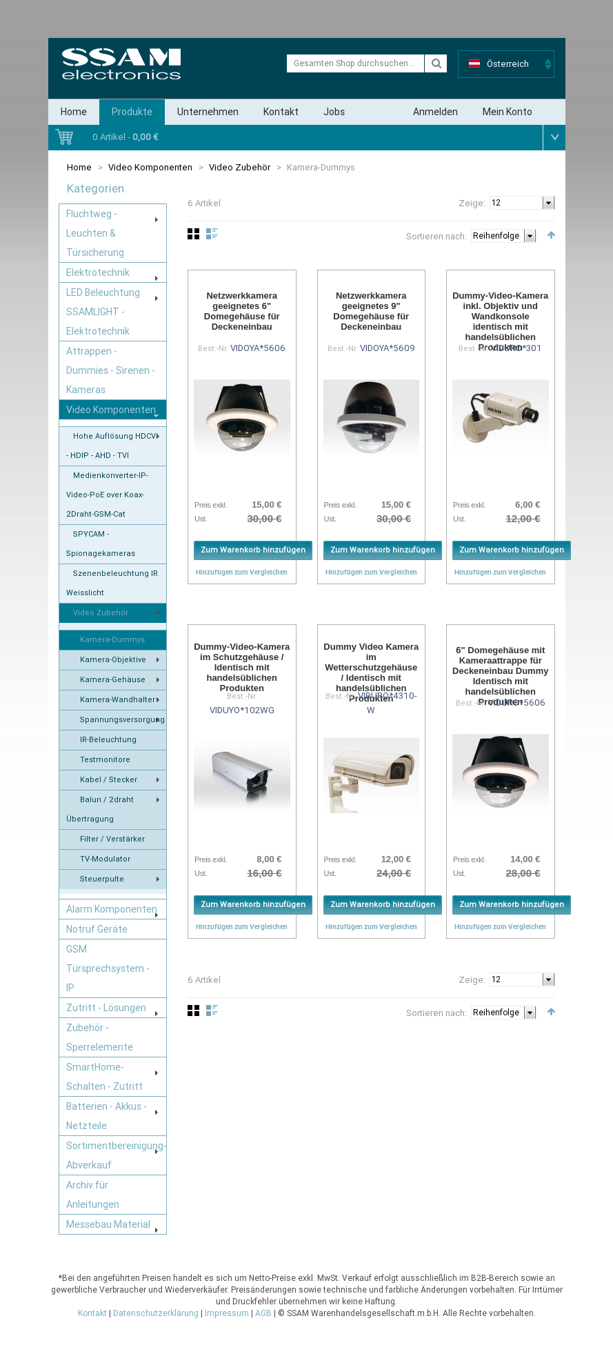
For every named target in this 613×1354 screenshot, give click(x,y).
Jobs (334, 111)
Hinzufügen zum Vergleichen (242, 572)
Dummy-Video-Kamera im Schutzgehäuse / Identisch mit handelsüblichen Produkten (242, 667)
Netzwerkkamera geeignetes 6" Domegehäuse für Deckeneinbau (242, 311)
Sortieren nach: (436, 236)
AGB (263, 1313)
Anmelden (435, 111)
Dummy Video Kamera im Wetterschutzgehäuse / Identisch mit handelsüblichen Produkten (371, 672)
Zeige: (472, 203)
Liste (212, 233)
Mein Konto (507, 111)
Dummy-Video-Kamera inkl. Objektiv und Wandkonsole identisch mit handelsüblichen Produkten (500, 321)
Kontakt (281, 111)
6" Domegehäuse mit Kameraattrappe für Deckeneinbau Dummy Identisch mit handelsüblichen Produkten (500, 676)
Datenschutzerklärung (156, 1313)
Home (74, 111)
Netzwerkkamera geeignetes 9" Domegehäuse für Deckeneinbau (371, 311)
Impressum (227, 1313)
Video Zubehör (240, 167)
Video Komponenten (150, 167)
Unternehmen (208, 111)
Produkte (132, 111)
